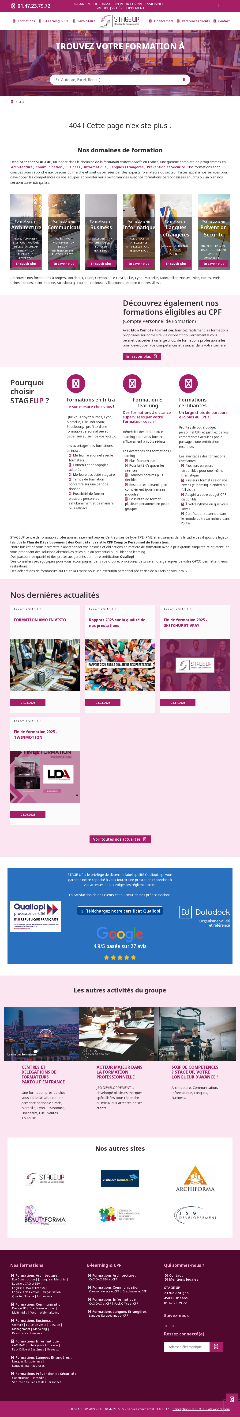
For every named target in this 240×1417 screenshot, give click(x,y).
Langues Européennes (27, 1361)
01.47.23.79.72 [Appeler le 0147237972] (30, 6)
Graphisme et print (42, 1308)
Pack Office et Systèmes (28, 1349)
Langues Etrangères (127, 167)
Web (33, 1313)
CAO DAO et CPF (100, 1304)
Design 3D (19, 1308)
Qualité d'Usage (23, 1296)
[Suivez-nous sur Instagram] (227, 6)
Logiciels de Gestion (26, 1292)
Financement (161, 21)
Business (72, 167)
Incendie (38, 1378)
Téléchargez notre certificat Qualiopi (123, 911)
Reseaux (53, 1349)
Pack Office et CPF (126, 1304)
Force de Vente (36, 1325)
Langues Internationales (28, 1366)
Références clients (193, 21)
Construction (21, 1378)
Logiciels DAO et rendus (28, 1288)
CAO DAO (18, 1345)
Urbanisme (44, 1296)
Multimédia (19, 1313)
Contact (222, 21)
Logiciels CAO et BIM (26, 1284)
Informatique (95, 167)
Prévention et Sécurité (166, 167)
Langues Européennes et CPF (108, 1316)
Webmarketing (50, 1313)
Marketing (40, 1329)
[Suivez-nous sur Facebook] (218, 6)
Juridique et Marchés (52, 1279)
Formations (24, 21)
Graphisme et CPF (134, 1291)
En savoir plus (142, 356)
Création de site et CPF (104, 1291)
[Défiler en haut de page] (232, 1399)
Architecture (22, 167)
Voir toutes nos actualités (120, 839)
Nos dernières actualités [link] (54, 595)
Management (21, 1329)
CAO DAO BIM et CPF (103, 1279)
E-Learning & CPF (54, 21)
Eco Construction (23, 1279)
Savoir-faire (84, 21)
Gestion (54, 1325)
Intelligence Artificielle (43, 1345)
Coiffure (17, 1325)
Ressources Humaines (27, 1333)
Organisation (52, 1292)
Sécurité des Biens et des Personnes (36, 1382)
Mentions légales (181, 1279)
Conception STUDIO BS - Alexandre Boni (201, 1409)
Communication (49, 167)
